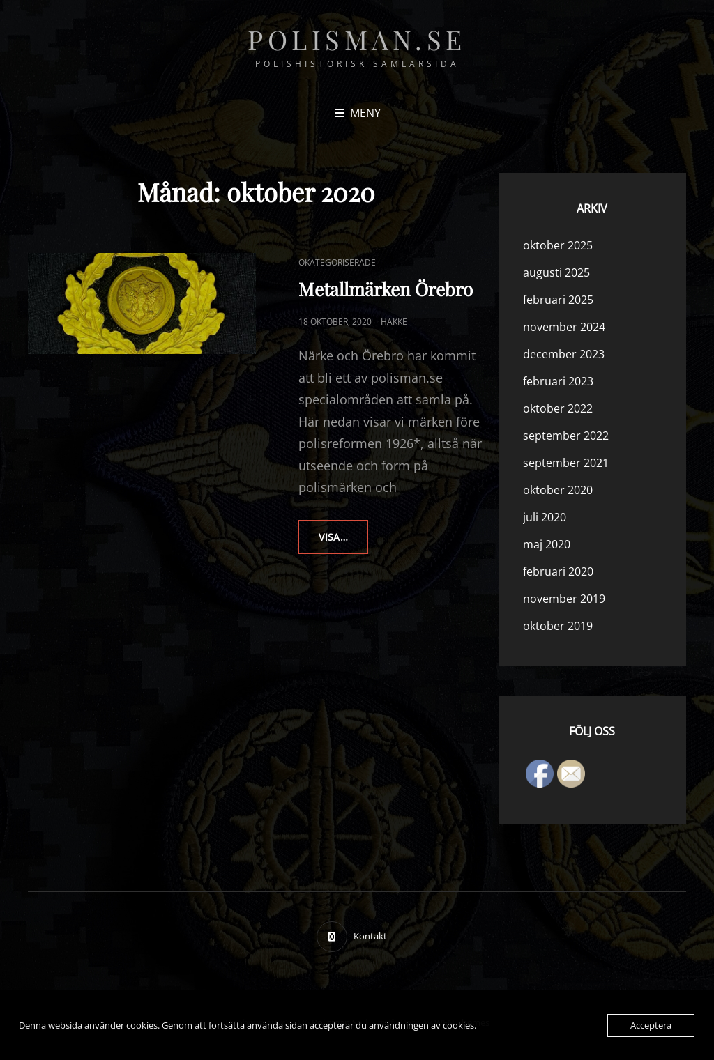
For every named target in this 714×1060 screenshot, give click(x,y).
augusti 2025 (556, 272)
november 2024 (564, 327)
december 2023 (564, 354)
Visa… (343, 541)
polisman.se (357, 39)
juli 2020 (544, 517)
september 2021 (566, 462)
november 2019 (564, 598)
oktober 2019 (558, 625)
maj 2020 (546, 544)
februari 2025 (558, 299)
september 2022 (566, 435)
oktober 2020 (558, 490)
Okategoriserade (337, 262)
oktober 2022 (558, 408)
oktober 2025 (558, 245)
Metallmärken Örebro (385, 289)
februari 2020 (558, 571)
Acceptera (650, 1025)
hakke (394, 322)
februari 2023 (558, 381)
